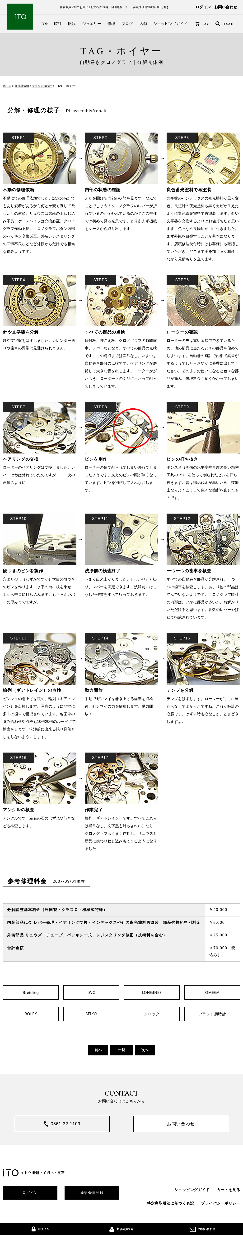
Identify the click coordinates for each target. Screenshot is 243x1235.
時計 (58, 23)
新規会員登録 (92, 1194)
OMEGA (212, 992)
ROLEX (31, 1013)
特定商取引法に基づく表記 (170, 1204)
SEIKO (91, 1013)
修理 (111, 23)
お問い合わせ (225, 7)
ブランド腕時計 (212, 1013)
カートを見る (228, 1190)
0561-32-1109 (65, 1124)
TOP (44, 23)
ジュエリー (91, 23)
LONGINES (152, 992)
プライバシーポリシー (220, 1204)
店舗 (143, 23)
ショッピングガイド (170, 23)
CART (206, 24)
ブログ (127, 23)
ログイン (203, 7)
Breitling (31, 992)
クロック (152, 1013)
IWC (91, 992)
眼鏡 (72, 23)
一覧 (121, 1050)
